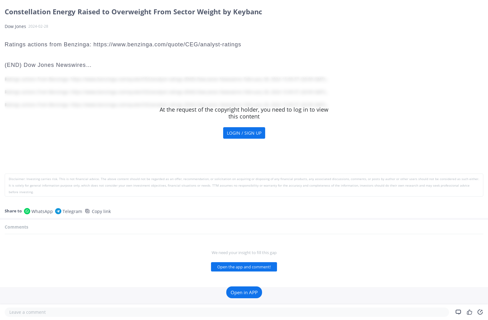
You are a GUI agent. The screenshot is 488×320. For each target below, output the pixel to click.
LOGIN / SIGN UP (244, 133)
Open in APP (244, 292)
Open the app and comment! (244, 266)
